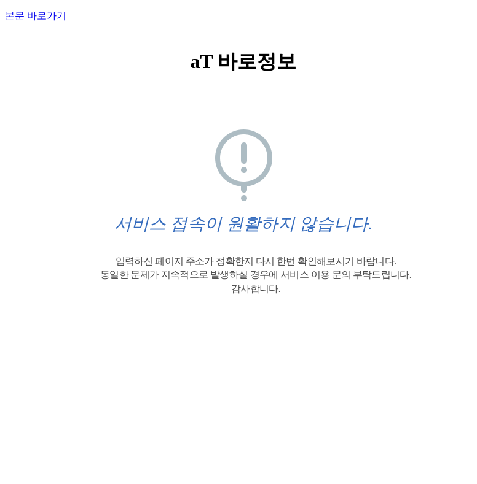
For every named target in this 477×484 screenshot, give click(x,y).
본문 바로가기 (35, 15)
